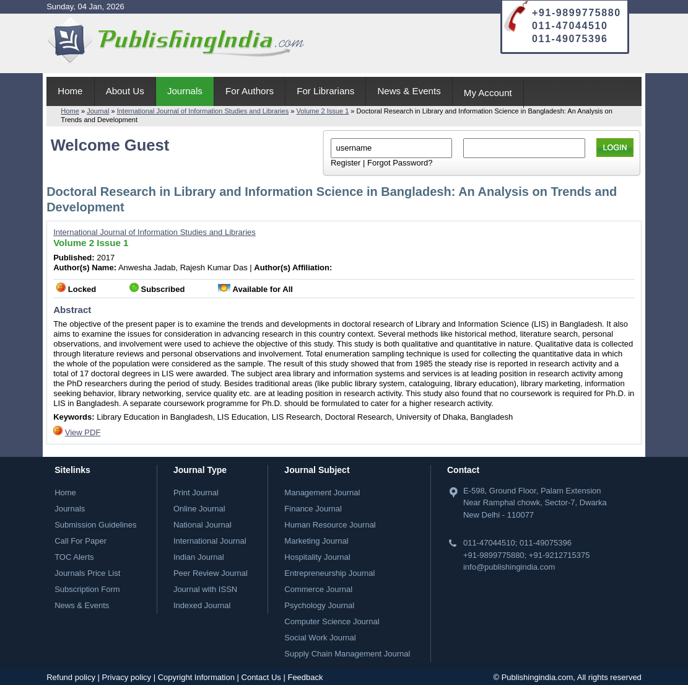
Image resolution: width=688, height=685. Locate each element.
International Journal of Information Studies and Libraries (203, 111)
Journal (98, 111)
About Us (125, 91)
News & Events (408, 91)
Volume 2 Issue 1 (323, 111)
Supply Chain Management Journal (347, 653)
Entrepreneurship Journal (329, 573)
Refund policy (70, 677)
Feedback (305, 677)
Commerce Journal (318, 589)
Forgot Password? (400, 162)
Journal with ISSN (205, 589)
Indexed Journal (202, 605)
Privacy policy (126, 677)
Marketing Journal (316, 541)
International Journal (209, 541)
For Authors (249, 91)
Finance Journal (313, 508)
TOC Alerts (74, 557)
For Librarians (325, 91)
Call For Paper (80, 541)
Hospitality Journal (317, 557)
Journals (184, 91)
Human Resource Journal (329, 524)
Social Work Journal (319, 637)
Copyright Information (196, 677)
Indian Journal (198, 557)
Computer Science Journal (331, 621)
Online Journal (199, 508)
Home (70, 91)
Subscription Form (87, 589)
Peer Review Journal (210, 573)
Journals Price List (87, 573)
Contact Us (261, 677)
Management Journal (322, 492)
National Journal (202, 524)
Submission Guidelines (95, 524)
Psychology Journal (319, 605)
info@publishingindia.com (509, 567)
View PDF (83, 432)
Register (345, 162)
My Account (488, 92)
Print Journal (196, 492)
